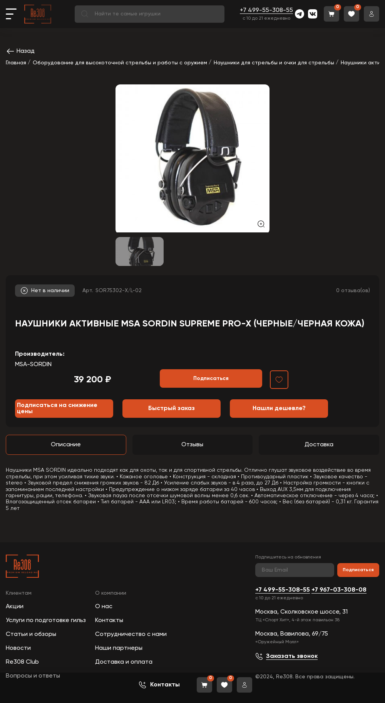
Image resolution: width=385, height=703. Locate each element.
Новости (18, 648)
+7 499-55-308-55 (266, 10)
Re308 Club (22, 662)
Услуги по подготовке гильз (46, 620)
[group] (193, 158)
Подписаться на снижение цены (57, 408)
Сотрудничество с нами (131, 634)
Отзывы (192, 445)
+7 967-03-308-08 (339, 590)
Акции (14, 607)
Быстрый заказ (171, 408)
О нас (103, 607)
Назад (20, 51)
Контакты (109, 620)
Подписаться (358, 570)
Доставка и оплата (123, 662)
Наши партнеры (118, 648)
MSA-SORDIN (33, 365)
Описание (66, 445)
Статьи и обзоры (31, 634)
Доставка (319, 445)
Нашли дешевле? (279, 408)
